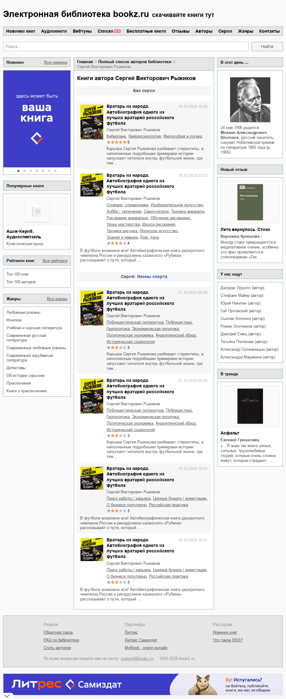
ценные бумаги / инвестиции (179, 498)
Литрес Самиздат (141, 640)
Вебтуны (82, 31)
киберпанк (116, 136)
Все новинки (55, 62)
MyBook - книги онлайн (146, 647)
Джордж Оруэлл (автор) (242, 287)
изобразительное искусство (177, 205)
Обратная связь (58, 632)
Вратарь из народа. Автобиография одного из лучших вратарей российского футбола (140, 115)
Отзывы (181, 31)
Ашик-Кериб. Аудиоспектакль (23, 234)
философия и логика (182, 136)
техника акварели (187, 211)
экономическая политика (155, 328)
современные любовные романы (36, 347)
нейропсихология (144, 136)
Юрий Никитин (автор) (240, 303)
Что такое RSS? (228, 640)
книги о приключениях (26, 391)
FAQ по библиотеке (61, 640)
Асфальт (230, 432)
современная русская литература (26, 337)
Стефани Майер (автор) (242, 295)
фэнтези (14, 320)
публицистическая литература (135, 322)
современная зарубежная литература (29, 357)
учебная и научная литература (34, 327)
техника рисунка (122, 230)
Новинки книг (20, 31)
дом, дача (149, 237)
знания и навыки (122, 237)
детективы (15, 368)
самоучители (156, 211)
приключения (18, 383)
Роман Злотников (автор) (243, 326)
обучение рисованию (170, 218)
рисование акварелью (127, 218)
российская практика (168, 505)
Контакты (269, 31)
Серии (225, 31)
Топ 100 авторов (21, 282)
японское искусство (158, 230)
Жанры (245, 31)
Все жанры (57, 299)
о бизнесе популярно (127, 505)
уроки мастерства (123, 224)
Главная (85, 61)
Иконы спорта (152, 276)
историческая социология (131, 341)
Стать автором (57, 647)
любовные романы (23, 312)
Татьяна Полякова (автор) (244, 341)
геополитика (118, 328)
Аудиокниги (54, 31)
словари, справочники (127, 205)
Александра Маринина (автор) (248, 357)
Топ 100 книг (17, 274)
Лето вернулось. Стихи (245, 229)
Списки (105, 31)
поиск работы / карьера (129, 498)
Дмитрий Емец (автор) (241, 334)
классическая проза (24, 243)
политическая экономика (130, 335)
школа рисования (158, 224)
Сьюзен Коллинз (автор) (242, 318)
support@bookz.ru (137, 658)
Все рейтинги (55, 260)
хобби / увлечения (124, 211)
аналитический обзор (176, 335)
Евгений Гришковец (240, 440)
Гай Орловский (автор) (241, 311)
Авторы (204, 31)
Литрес (131, 632)
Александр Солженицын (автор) (249, 349)
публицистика (179, 322)
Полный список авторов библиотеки (134, 61)
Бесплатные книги (146, 31)
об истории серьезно (25, 375)
